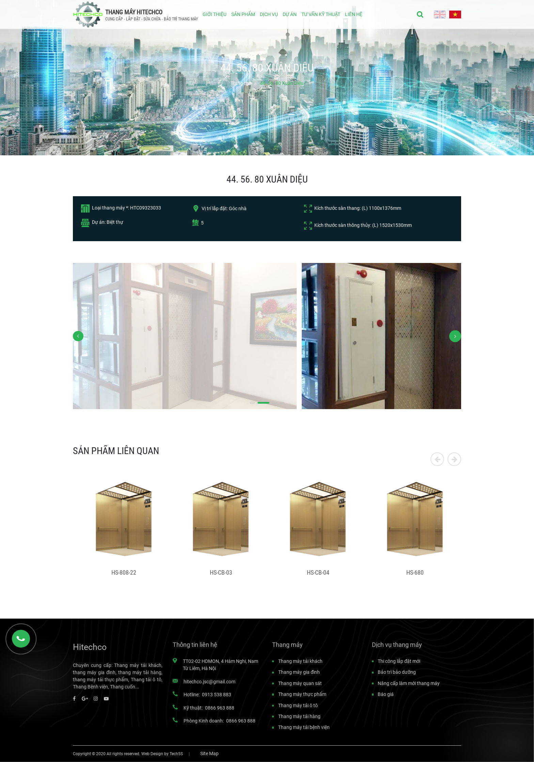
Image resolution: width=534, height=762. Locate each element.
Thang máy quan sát (300, 683)
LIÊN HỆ (353, 14)
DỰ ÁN (290, 14)
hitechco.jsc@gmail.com (209, 681)
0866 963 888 (219, 708)
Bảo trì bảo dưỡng (397, 672)
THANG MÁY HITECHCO (133, 12)
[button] (256, 403)
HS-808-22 (123, 572)
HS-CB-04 (318, 572)
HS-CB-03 (221, 572)
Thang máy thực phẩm (302, 694)
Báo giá (386, 694)
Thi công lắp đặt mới (399, 661)
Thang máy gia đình (299, 672)
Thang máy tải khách (300, 661)
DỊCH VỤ (269, 14)
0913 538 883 (216, 694)
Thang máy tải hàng (299, 716)
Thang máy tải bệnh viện (304, 727)
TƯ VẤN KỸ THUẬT (320, 14)
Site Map (209, 753)
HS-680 (415, 572)
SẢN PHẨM (243, 14)
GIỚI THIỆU (214, 14)
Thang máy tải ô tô (298, 705)
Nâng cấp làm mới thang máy (409, 683)
